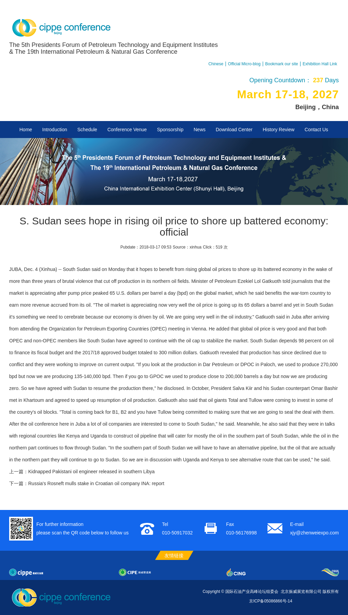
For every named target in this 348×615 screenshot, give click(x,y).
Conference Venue (127, 129)
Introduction (54, 129)
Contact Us (316, 129)
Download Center (234, 129)
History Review (278, 129)
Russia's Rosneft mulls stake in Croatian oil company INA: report (96, 483)
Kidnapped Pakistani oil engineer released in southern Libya (91, 471)
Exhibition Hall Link (320, 64)
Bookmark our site (281, 64)
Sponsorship (170, 129)
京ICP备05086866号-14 (270, 601)
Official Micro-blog (244, 64)
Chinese (215, 64)
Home (25, 129)
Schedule (87, 129)
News (200, 129)
